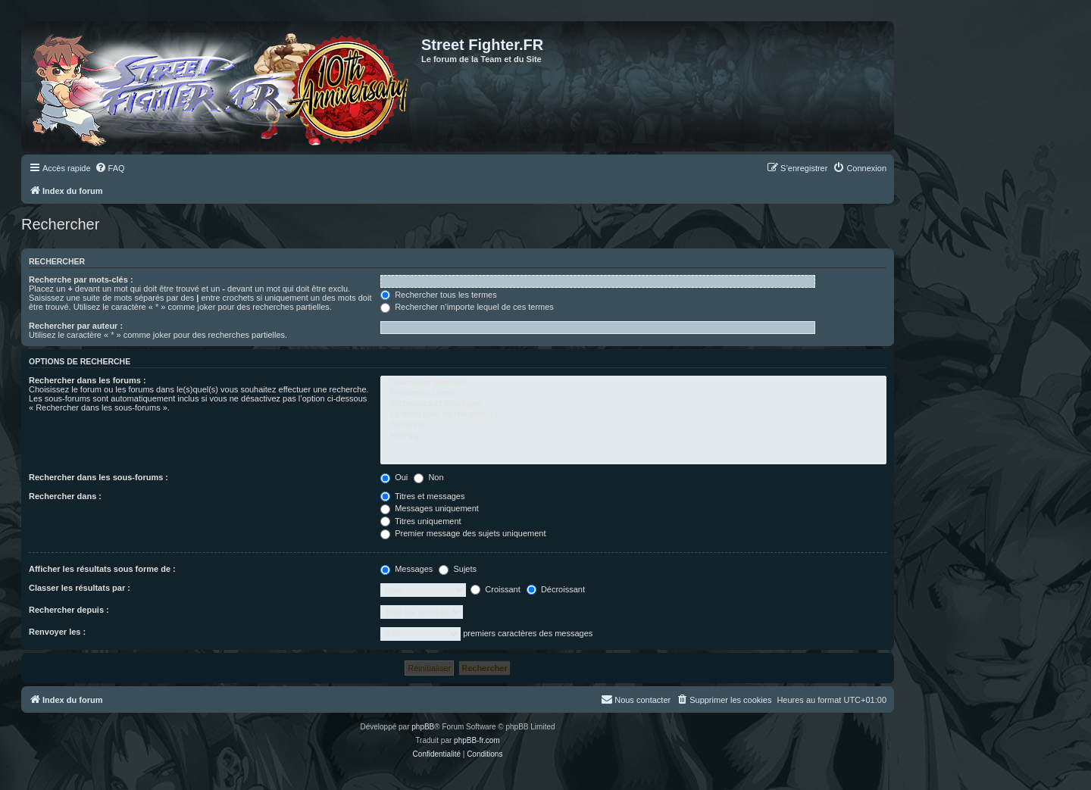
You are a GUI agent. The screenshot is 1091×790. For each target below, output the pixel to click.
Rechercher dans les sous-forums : (98, 477)
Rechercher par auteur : (76, 325)
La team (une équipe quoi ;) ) (633, 414)
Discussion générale (633, 382)
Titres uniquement (420, 521)
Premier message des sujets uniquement (463, 533)
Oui (394, 477)
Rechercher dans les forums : (87, 380)
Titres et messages (422, 496)
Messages (406, 568)
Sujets (458, 568)
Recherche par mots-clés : (81, 279)
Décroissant (556, 589)
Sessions (633, 425)
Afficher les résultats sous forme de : (102, 568)
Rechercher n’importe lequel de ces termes (467, 306)
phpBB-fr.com (477, 740)
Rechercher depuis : (69, 609)
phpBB (422, 727)
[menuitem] (110, 168)
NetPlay (633, 436)
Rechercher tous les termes (438, 294)
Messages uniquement (429, 508)
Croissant (495, 589)
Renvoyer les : (57, 631)
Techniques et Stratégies (633, 403)
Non (428, 477)
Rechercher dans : (65, 496)
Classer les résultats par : (79, 587)
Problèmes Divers (633, 393)
